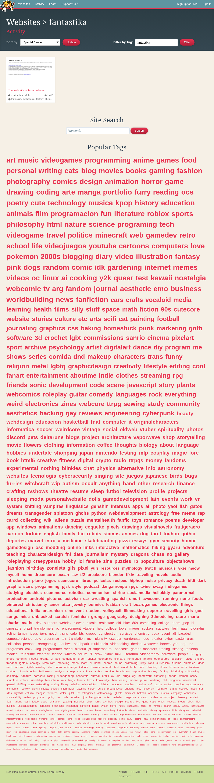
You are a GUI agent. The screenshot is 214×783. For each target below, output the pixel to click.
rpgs (133, 586)
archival (186, 740)
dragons (140, 554)
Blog (155, 771)
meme (188, 513)
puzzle (77, 520)
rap (201, 513)
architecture (116, 437)
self (30, 740)
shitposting (192, 671)
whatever (151, 644)
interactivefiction (14, 719)
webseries (190, 693)
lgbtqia (23, 663)
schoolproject (167, 697)
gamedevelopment (125, 499)
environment (71, 628)
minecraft (111, 235)
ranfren (93, 736)
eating (123, 680)
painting (142, 318)
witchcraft (37, 483)
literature (129, 214)
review (27, 697)
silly (77, 309)
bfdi (191, 580)
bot (58, 697)
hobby (69, 561)
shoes (10, 658)
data (78, 554)
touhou (171, 533)
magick (52, 727)
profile (157, 491)
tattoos (19, 667)
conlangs (199, 736)
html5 (28, 460)
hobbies (16, 453)
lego (146, 638)
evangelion (83, 714)
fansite (93, 561)
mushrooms (11, 745)
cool (198, 366)
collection (13, 644)
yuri (94, 568)
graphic (13, 586)
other (144, 483)
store (181, 616)
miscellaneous (25, 736)
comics (65, 181)
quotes (55, 688)
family (68, 533)
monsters (150, 649)
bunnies (96, 604)
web (137, 235)
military (138, 732)
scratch (61, 616)
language (187, 445)
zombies (103, 736)
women (183, 675)
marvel (35, 540)
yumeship (64, 749)
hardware (168, 654)
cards (143, 706)
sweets (161, 727)
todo (162, 740)
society (26, 688)
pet (53, 745)
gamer (136, 649)
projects (177, 491)
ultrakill (187, 714)
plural (143, 680)
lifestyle (155, 366)
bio (81, 533)
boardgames (145, 604)
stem (8, 749)
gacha (158, 684)
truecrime (28, 654)
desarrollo (117, 736)
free (175, 513)
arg (57, 289)
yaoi (172, 506)
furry (142, 192)
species (183, 688)
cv (112, 675)
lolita (35, 610)
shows (16, 356)
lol (81, 561)
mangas (40, 693)
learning (18, 309)
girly (198, 654)
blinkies (71, 468)
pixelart (182, 337)
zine (107, 561)
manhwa (64, 644)
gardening (124, 267)
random (56, 267)
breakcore (97, 574)
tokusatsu (165, 745)
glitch (71, 693)
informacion (68, 688)
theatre (59, 491)
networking (42, 684)
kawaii (161, 278)
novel (53, 633)
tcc (191, 644)
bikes (191, 701)
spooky (42, 727)
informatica (20, 429)
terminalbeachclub (18, 95)
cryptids (18, 693)
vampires (53, 506)
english (52, 533)
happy (145, 736)
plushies (33, 592)
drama (44, 658)
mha (190, 736)
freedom (11, 663)
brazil (105, 675)
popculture (152, 561)
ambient (129, 684)
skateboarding (100, 540)
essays (139, 540)
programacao (114, 688)
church (167, 706)
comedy (101, 394)
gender (169, 740)
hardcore (39, 675)
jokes (146, 732)
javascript (142, 384)
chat (88, 468)
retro (187, 235)
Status (186, 771)
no (169, 554)
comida (60, 356)
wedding (155, 680)
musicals (167, 568)
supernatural (102, 649)
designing (139, 616)
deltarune (52, 437)
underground (55, 736)
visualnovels (158, 527)
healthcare (122, 671)
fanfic (123, 520)
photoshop (67, 736)
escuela (115, 638)
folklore (102, 719)
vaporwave (146, 437)
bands (172, 675)
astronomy (171, 468)
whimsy (70, 654)
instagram (72, 705)
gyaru (174, 547)
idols (174, 710)
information (81, 445)
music (28, 160)
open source (29, 771)
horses (165, 644)
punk (146, 328)
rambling (134, 727)
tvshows (38, 491)
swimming (131, 663)
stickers (148, 628)
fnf (68, 554)
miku (118, 654)
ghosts (118, 693)
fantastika (16, 99)
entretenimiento (119, 723)
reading (166, 192)
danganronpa (114, 586)
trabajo (37, 740)
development (68, 384)
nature (75, 224)
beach (193, 732)
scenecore (68, 580)
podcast (91, 586)
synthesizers (144, 714)
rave (174, 745)
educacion (48, 422)
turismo (176, 663)
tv (46, 289)
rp (135, 561)
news (65, 299)
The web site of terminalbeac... (27, 90)
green (81, 658)
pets (32, 437)
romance (153, 520)
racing (51, 675)
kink (131, 732)
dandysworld (136, 740)
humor (189, 540)
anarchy (129, 688)
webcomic (23, 289)
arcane (154, 736)
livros (90, 680)
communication (158, 719)
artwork (107, 667)
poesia (150, 723)
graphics (52, 328)
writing (50, 171)
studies (125, 740)
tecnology (89, 727)
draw (98, 654)
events (170, 499)
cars (117, 299)
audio (176, 574)
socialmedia (138, 592)
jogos (50, 580)
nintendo (106, 453)
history (147, 203)
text (116, 667)
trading (165, 649)
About (123, 771)
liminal (113, 714)
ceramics (44, 705)
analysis (59, 671)
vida (79, 723)
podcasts (122, 649)
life (37, 246)
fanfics (166, 736)
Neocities (12, 771)
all (147, 506)
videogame (25, 235)
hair (114, 680)
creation (141, 684)
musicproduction (37, 714)
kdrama (174, 667)
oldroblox (23, 745)
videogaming (65, 675)
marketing (171, 328)
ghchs (82, 513)
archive (36, 347)
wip (55, 483)
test (142, 278)
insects (33, 658)
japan (86, 453)
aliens (61, 520)
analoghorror (45, 710)
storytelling (191, 437)
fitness (67, 460)
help (100, 628)
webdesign (19, 422)
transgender (38, 513)
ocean (63, 574)
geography (117, 616)
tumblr (23, 633)
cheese (115, 732)
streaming (155, 375)
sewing (134, 403)
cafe (73, 633)
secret (154, 740)
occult (89, 483)
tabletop (192, 649)
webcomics (23, 394)
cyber (169, 638)
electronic (169, 604)
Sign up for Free (187, 4)
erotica (165, 693)
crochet (55, 337)
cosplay (160, 453)
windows (26, 527)
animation (122, 181)
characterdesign (45, 554)
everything (180, 394)
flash (175, 628)
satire (33, 723)
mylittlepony (68, 723)
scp (174, 732)
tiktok (109, 654)
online (74, 547)
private (183, 736)
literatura (131, 654)
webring (84, 736)
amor (54, 604)
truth (201, 688)
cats (71, 171)
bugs (191, 476)
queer (123, 278)
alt (174, 633)
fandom (79, 289)
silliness (200, 723)
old (118, 623)
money (154, 460)
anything (109, 483)
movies (111, 171)
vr (197, 499)
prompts (24, 723)
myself (12, 574)
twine (145, 586)
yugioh (195, 740)
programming (108, 160)
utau (66, 604)
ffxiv (130, 574)
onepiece (153, 693)
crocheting (58, 705)
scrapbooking (89, 719)
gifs (71, 568)
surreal (95, 675)
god (199, 610)
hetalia (178, 740)
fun (106, 214)
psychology (66, 347)
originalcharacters (156, 422)
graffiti (173, 688)
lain (154, 499)
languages (130, 394)
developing (24, 732)
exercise (160, 723)
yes (175, 644)
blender (116, 574)
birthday (35, 568)
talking (18, 701)
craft (126, 604)
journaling (21, 328)
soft (150, 684)
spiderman (164, 710)
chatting (11, 671)
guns (145, 701)
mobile (133, 680)
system (14, 506)
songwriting (129, 736)
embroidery (12, 723)
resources (110, 568)
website (17, 318)
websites (17, 476)
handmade (21, 714)
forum (82, 654)
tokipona (82, 745)
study (155, 403)
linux (50, 278)
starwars (162, 628)
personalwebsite (66, 499)
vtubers (88, 628)
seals (122, 719)
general (10, 684)
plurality (101, 638)
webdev (65, 623)
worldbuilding (29, 299)
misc (25, 616)
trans (155, 356)
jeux (108, 745)
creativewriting (40, 736)
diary (104, 256)
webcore (91, 403)
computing (148, 623)
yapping (67, 701)
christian (104, 684)
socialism (177, 658)
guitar (78, 394)
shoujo (175, 736)
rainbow (78, 727)
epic (38, 638)
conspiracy (74, 671)
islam (8, 732)
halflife (144, 727)
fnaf (95, 422)
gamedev (161, 235)
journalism (96, 554)
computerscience (19, 638)
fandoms (175, 460)
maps (75, 663)
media (182, 299)
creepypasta (46, 561)
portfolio (117, 192)
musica (100, 203)
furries (14, 483)
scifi (110, 318)
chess (157, 554)
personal (21, 171)
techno (57, 654)
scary (193, 675)
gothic (188, 533)
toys (136, 520)
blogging (78, 256)
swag (158, 586)
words (79, 749)
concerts (157, 714)
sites (9, 693)
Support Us (70, 4)
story (166, 384)
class (90, 701)
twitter (104, 705)
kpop (123, 203)
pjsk (66, 586)
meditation (143, 710)
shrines (89, 710)
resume (79, 491)
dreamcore (45, 574)
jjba (85, 697)
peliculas (102, 580)
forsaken (76, 697)
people (183, 654)
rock (155, 394)
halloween (45, 671)
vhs (50, 667)
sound (118, 663)
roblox (158, 214)
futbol (114, 491)
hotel (8, 736)
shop (169, 437)
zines (68, 403)
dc (192, 654)
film (41, 214)
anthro (67, 732)
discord (15, 437)
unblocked (42, 616)
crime (113, 705)
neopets (98, 723)
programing (137, 224)
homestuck (120, 328)
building (10, 705)
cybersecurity (75, 476)
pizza (124, 540)
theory (181, 701)
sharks (12, 622)
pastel (180, 638)
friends (16, 384)
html (54, 224)
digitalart (117, 347)
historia (80, 649)
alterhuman (12, 688)
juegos (134, 476)
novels (162, 574)
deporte (154, 610)
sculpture (12, 680)
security (170, 540)
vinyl (106, 723)
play (57, 710)
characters (129, 356)
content (61, 719)
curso (58, 667)
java (43, 633)
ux (78, 693)
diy (158, 347)
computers (169, 246)
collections (26, 749)
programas (14, 649)
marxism (171, 727)
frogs (71, 680)
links (88, 547)
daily (60, 732)
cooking (83, 278)
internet (157, 267)
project (90, 437)
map (74, 745)
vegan (124, 732)
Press (174, 771)
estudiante (69, 658)
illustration (154, 256)
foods (197, 598)
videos (17, 278)
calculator (55, 723)
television (135, 491)
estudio (29, 693)
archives (108, 701)
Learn (53, 4)
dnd (79, 356)
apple (167, 714)
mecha (60, 745)
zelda (34, 727)
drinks (90, 745)
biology (148, 445)
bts (81, 633)
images (134, 628)
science (102, 224)
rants (98, 701)
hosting (16, 749)
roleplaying (18, 561)
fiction (149, 309)
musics (201, 732)
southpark (81, 644)
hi (91, 663)
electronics (41, 403)
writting (168, 684)
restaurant (48, 663)
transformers (44, 628)
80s (135, 623)
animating (86, 732)
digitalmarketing (35, 667)
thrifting (21, 684)
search (108, 663)
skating (177, 649)
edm (184, 667)
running (170, 598)
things (187, 604)
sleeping (16, 499)
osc (39, 547)
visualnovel (189, 680)
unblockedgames (27, 705)
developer (193, 520)
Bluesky (59, 771)
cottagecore (145, 745)
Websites (24, 4)
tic (160, 736)
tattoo (35, 701)
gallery (182, 554)
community (183, 403)
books (136, 171)
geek (199, 727)
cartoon (14, 533)
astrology (158, 513)
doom (176, 623)
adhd (153, 732)
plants (186, 384)
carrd (12, 520)
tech (166, 224)
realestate (106, 623)
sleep (97, 491)
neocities (79, 701)
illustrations (133, 706)
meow (194, 568)
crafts (134, 299)
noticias (171, 701)
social (110, 429)
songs (12, 616)
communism (98, 592)
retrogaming (47, 644)
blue (126, 623)
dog (144, 533)
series (37, 356)
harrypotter (95, 697)
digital (85, 460)
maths (27, 622)
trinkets (95, 667)
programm (116, 745)
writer (107, 697)
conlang (142, 697)
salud (189, 658)
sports (182, 214)
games (167, 160)
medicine (73, 540)
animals (19, 214)
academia (82, 675)
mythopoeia (29, 99)
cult (15, 732)
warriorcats (132, 638)
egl (134, 675)
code (97, 384)
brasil (28, 628)
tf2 (82, 574)
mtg (15, 736)
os (27, 710)
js (89, 649)
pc (58, 628)
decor (132, 710)
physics (106, 468)
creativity (127, 366)
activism (73, 598)
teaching (15, 554)
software (19, 337)
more (19, 740)
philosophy (25, 224)
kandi (97, 663)
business (186, 289)
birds (176, 476)
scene (116, 384)
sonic (38, 384)
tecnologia (43, 476)
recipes (120, 580)
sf (46, 99)
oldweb (129, 429)
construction (108, 633)
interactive (107, 547)
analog (55, 684)
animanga (70, 667)
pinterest (14, 604)
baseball (184, 633)
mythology (132, 568)
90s (166, 309)
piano (37, 580)
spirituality (171, 429)
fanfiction (92, 299)
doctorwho (102, 740)
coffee (105, 445)
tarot (156, 533)
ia (110, 736)
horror (52, 99)
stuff (92, 309)
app (10, 527)
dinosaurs (13, 628)
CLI (146, 771)
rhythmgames (68, 710)
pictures (55, 598)
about (167, 445)
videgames (93, 749)
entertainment (47, 375)
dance (142, 347)
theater (156, 638)
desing (138, 719)
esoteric (194, 697)
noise (150, 580)
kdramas (71, 714)
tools (122, 628)
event (166, 633)
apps (137, 506)
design (91, 181)
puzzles (123, 561)
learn (84, 663)
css (73, 328)
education (178, 203)
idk (100, 267)
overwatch (183, 732)
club (138, 736)
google (119, 701)
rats (63, 680)
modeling (63, 663)
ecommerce (55, 592)
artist (94, 347)
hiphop (136, 580)
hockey (152, 671)
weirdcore (68, 429)
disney (176, 706)
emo (160, 289)
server (91, 688)
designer (133, 723)
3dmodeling (162, 616)
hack (53, 732)
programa (175, 680)
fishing (164, 671)
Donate (136, 771)
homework (144, 675)
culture (65, 318)
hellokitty (161, 592)
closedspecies (28, 671)
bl (193, 623)
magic (179, 453)
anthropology (104, 693)
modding (55, 547)
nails (65, 697)
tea (64, 638)
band (129, 483)
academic (117, 684)
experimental (22, 468)
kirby (143, 663)
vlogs (77, 719)
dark (201, 580)
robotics (77, 592)
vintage (91, 429)
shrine (119, 592)
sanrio (135, 337)
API (164, 771)
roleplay (55, 394)
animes (130, 533)
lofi (85, 749)
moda (36, 499)
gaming (162, 171)
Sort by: (12, 42)
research (163, 483)
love (197, 246)
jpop (186, 623)
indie (106, 375)
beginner (34, 745)
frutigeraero (187, 527)
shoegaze (184, 710)
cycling (50, 697)
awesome (152, 598)
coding (48, 192)
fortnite (33, 533)
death (180, 580)
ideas (201, 663)
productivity (90, 740)
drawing (20, 192)
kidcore (83, 667)
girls (189, 610)
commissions (103, 337)
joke (60, 727)
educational (17, 610)
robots (94, 533)
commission (43, 732)
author (98, 671)
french (34, 710)
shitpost (19, 710)
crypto (103, 460)
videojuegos (65, 246)
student (93, 610)
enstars (199, 658)
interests (120, 506)
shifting (100, 727)
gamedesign (19, 547)
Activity (39, 4)
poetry (17, 203)
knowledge (103, 680)
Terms (198, 771)
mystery (119, 554)
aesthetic (135, 289)
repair (9, 727)
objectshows (180, 561)
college (111, 628)
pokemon (22, 256)
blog (88, 171)
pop (183, 644)
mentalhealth (101, 520)
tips (202, 740)
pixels (113, 527)
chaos (52, 714)
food (189, 160)
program (177, 347)
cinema (158, 337)
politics (80, 235)
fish (183, 506)
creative (47, 460)
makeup (99, 356)
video (124, 256)
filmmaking (134, 610)
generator (53, 749)
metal (40, 366)
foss (138, 688)
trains (64, 633)
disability (112, 719)
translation (77, 638)
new (146, 719)
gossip (155, 745)
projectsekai (77, 740)
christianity (36, 604)
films (61, 309)
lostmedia (122, 710)
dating (153, 710)
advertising (109, 710)
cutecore (187, 309)
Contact (125, 776)
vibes (36, 749)
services (126, 633)
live (138, 701)
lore (194, 453)
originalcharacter (127, 714)
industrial (196, 710)
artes (31, 684)
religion (17, 366)
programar (51, 638)
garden (154, 697)
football (168, 318)
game (174, 181)
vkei (182, 568)
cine (69, 610)
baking (91, 328)
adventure (193, 547)
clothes (127, 375)
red (72, 749)
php (56, 740)
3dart (9, 701)
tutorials (81, 688)
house (98, 710)
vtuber (148, 429)
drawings (132, 527)
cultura (87, 671)
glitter (147, 740)
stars (28, 586)
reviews (90, 413)
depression (139, 671)
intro (50, 540)
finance (186, 483)
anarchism (53, 610)
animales (189, 663)
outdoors (50, 623)
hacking (51, 413)
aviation (75, 684)
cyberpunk (158, 413)
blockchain (52, 680)
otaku (44, 701)
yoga (155, 633)
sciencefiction (89, 684)
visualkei (43, 723)
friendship (37, 680)
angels (147, 658)
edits (67, 745)
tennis (81, 680)
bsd (58, 658)
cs (150, 706)
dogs (32, 267)
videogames (61, 160)
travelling (173, 610)
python (99, 513)
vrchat (68, 727)
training (10, 714)
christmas (10, 740)
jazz (184, 628)
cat (123, 318)
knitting (33, 506)
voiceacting (31, 719)
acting (10, 633)
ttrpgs (136, 460)
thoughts (126, 445)
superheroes (157, 701)
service (109, 671)
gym (154, 540)
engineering (122, 413)
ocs (187, 192)
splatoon (63, 513)
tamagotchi (65, 740)
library (64, 684)
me (197, 347)
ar (25, 740)
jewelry (79, 604)
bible (133, 667)
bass (77, 736)
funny (174, 356)
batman (141, 693)
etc (82, 318)
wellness (53, 693)
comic (82, 267)
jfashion (15, 568)
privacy (165, 580)
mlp (143, 453)
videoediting (119, 644)
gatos (196, 506)
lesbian (113, 604)
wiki (48, 520)
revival (9, 710)
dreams (14, 513)
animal (185, 706)
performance (198, 706)
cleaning (152, 667)
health (42, 309)
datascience (173, 723)
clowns (79, 623)
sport (14, 347)
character (55, 701)
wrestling (100, 598)
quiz (142, 723)
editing (179, 366)
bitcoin (92, 623)
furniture (26, 675)
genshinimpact (40, 688)
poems (172, 520)
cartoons (134, 246)
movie (13, 445)
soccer (45, 429)
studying (14, 592)
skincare (119, 658)
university (148, 688)
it (130, 422)
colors (24, 680)
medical (12, 654)
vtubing (96, 732)
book (12, 460)
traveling (144, 574)
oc (35, 278)
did (118, 675)
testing (128, 453)
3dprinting (176, 671)
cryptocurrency (194, 684)
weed (68, 649)
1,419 (48, 95)
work (187, 499)
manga (89, 192)
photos (194, 429)
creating (95, 714)
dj (52, 658)
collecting (31, 520)
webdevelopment (127, 513)
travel (55, 235)
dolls (95, 499)
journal (106, 289)
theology (183, 697)
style (76, 586)
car (86, 598)
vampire (158, 706)
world (124, 667)
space (111, 309)
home (26, 574)
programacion (74, 214)
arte (68, 192)
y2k (105, 278)
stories (42, 318)
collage (163, 623)
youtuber (176, 714)
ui (200, 745)
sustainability (13, 697)
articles (60, 714)
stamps (112, 533)
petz (141, 667)
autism (71, 483)
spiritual (75, 732)
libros (86, 580)
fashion (189, 171)
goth (195, 328)
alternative (131, 468)
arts (95, 318)
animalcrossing (187, 719)
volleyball (112, 610)
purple (101, 688)
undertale (40, 453)
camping (85, 705)
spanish (118, 598)
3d (38, 337)
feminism (80, 616)
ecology (35, 663)
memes (185, 267)
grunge (98, 616)
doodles (87, 723)
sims (70, 719)
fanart (15, 375)
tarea (180, 727)
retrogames (88, 693)
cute (38, 203)
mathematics (135, 547)
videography (149, 654)
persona (29, 644)
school (17, 246)
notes (95, 705)
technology (67, 203)
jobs (176, 719)
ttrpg (114, 403)
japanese (157, 476)
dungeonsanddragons (187, 745)
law (74, 574)
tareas (26, 727)
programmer (52, 649)
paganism (123, 727)
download (105, 732)
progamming (47, 586)
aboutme (83, 375)
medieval (130, 693)
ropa (151, 663)
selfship (197, 714)
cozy (28, 649)
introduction (18, 580)
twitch (150, 568)
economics (105, 658)
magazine (130, 697)
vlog (38, 649)
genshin (99, 506)
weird (14, 403)
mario (193, 616)
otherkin (22, 658)
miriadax (117, 697)
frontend (43, 719)
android (37, 598)
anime (143, 160)
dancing (74, 527)
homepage (134, 658)
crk (169, 719)
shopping (65, 453)
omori (134, 598)
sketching (160, 675)
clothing (54, 445)
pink (13, 267)
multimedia (99, 644)
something (190, 727)
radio (120, 460)
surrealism (163, 663)
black (33, 732)
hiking (158, 547)
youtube (103, 246)
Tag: (123, 42)
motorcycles (114, 740)
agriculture (47, 740)
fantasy (40, 99)
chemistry (142, 633)
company (176, 693)
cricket (92, 658)
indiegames (176, 586)
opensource (161, 658)
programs (38, 697)
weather (43, 654)
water (63, 693)
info (151, 468)
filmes (163, 667)
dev (38, 623)
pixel (83, 568)
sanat (17, 727)
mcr (90, 638)
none (185, 598)
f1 (91, 654)
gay (71, 413)
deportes (16, 540)
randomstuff (129, 745)
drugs (126, 675)
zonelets (56, 568)
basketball (76, 422)
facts (152, 727)
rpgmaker (162, 688)
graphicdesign (89, 366)
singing (103, 476)
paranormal (183, 592)
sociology (12, 675)
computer (114, 422)
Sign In (207, 4)
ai (64, 278)
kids (198, 701)
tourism (194, 667)
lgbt (75, 337)
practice (179, 684)
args (190, 638)
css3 (27, 701)
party (129, 719)
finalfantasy (187, 723)
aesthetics (21, 413)
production (16, 598)
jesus (34, 633)
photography (28, 181)
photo (159, 506)
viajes (105, 714)
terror (52, 719)
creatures (110, 727)
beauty (185, 413)
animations (51, 527)
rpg (178, 375)
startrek (129, 701)
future (122, 706)
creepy (91, 633)
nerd (9, 667)
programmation (164, 732)
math (129, 309)
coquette (94, 527)
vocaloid (158, 299)
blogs (73, 437)
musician (100, 745)
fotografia (196, 628)
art (10, 160)
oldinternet (44, 745)
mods (193, 688)
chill (165, 680)
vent (80, 610)
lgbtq (58, 366)
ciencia (44, 749)
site (119, 476)
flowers (33, 445)
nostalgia (190, 278)
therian (136, 644)
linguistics (77, 506)
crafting (15, 491)
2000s (51, 256)
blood (80, 710)
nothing (49, 468)
